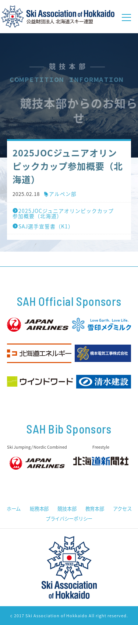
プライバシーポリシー (69, 518)
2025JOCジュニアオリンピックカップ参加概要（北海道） (63, 213)
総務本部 (39, 508)
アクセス (122, 508)
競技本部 (66, 508)
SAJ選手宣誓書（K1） (43, 226)
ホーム (14, 508)
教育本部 (94, 508)
